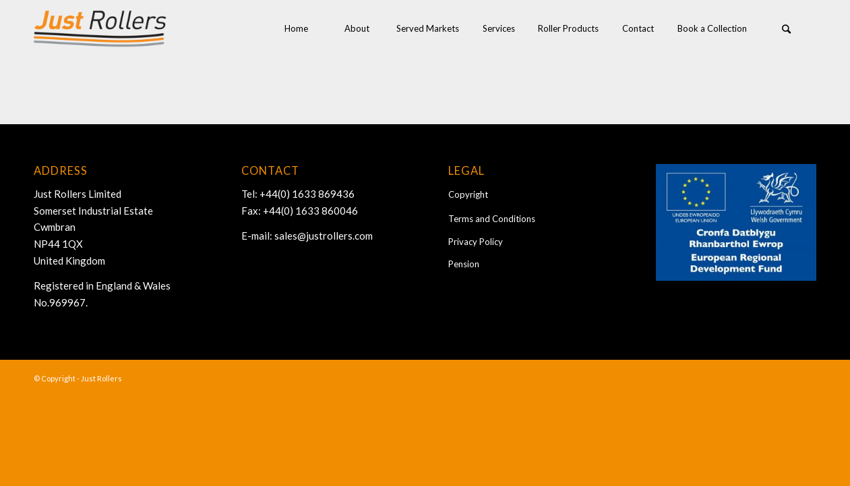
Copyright (468, 194)
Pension (463, 264)
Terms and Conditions (491, 218)
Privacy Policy (475, 241)
